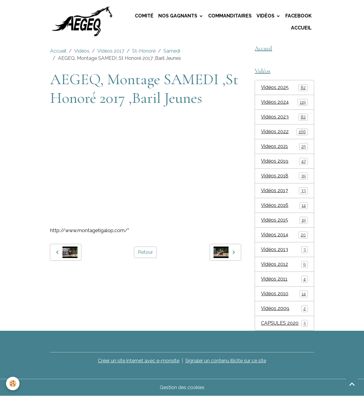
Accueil (301, 28)
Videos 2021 (284, 146)
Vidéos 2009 (284, 308)
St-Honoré (144, 51)
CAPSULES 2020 (284, 323)
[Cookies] (13, 383)
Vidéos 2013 (284, 249)
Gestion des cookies (182, 387)
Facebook (298, 16)
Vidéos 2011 (284, 279)
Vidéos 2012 (284, 264)
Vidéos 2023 (284, 117)
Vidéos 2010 (284, 293)
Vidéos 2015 (284, 220)
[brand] (84, 22)
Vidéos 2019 (284, 161)
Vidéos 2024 (284, 102)
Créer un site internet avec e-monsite (138, 361)
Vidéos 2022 (284, 131)
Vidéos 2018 (284, 176)
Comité (144, 16)
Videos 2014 (284, 235)
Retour (145, 252)
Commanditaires (230, 16)
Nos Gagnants (178, 16)
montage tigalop (69, 274)
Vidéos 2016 (284, 205)
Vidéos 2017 (110, 51)
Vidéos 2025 (284, 87)
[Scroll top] (351, 383)
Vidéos (266, 16)
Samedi (171, 51)
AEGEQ (99, 274)
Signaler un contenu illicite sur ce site (225, 361)
